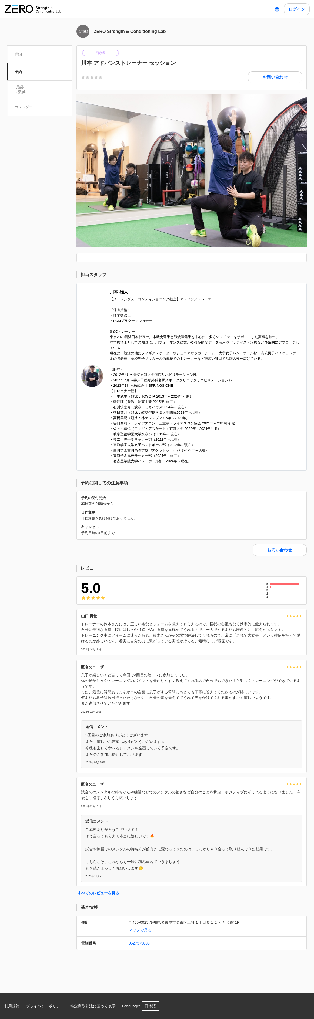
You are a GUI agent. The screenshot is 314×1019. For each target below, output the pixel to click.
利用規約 (11, 1006)
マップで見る (140, 930)
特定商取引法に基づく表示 (93, 1006)
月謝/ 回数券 (20, 89)
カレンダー (24, 107)
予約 (18, 72)
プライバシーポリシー (45, 1006)
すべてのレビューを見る (98, 893)
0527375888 (139, 943)
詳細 (18, 54)
